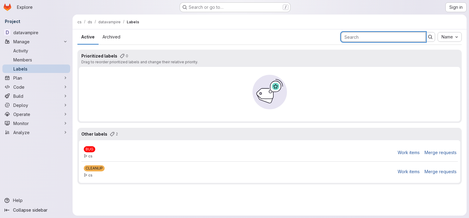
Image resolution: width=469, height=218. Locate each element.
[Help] (36, 200)
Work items (409, 152)
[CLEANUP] (94, 168)
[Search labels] (383, 37)
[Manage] (36, 41)
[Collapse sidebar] (36, 210)
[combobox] (450, 37)
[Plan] (36, 78)
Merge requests (441, 152)
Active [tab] (88, 36)
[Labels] (36, 68)
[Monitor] (36, 123)
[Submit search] (430, 37)
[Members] (36, 59)
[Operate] (36, 114)
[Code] (36, 87)
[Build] (36, 96)
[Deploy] (36, 105)
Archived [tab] (111, 36)
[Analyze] (36, 132)
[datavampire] (36, 32)
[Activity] (36, 50)
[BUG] (89, 149)
